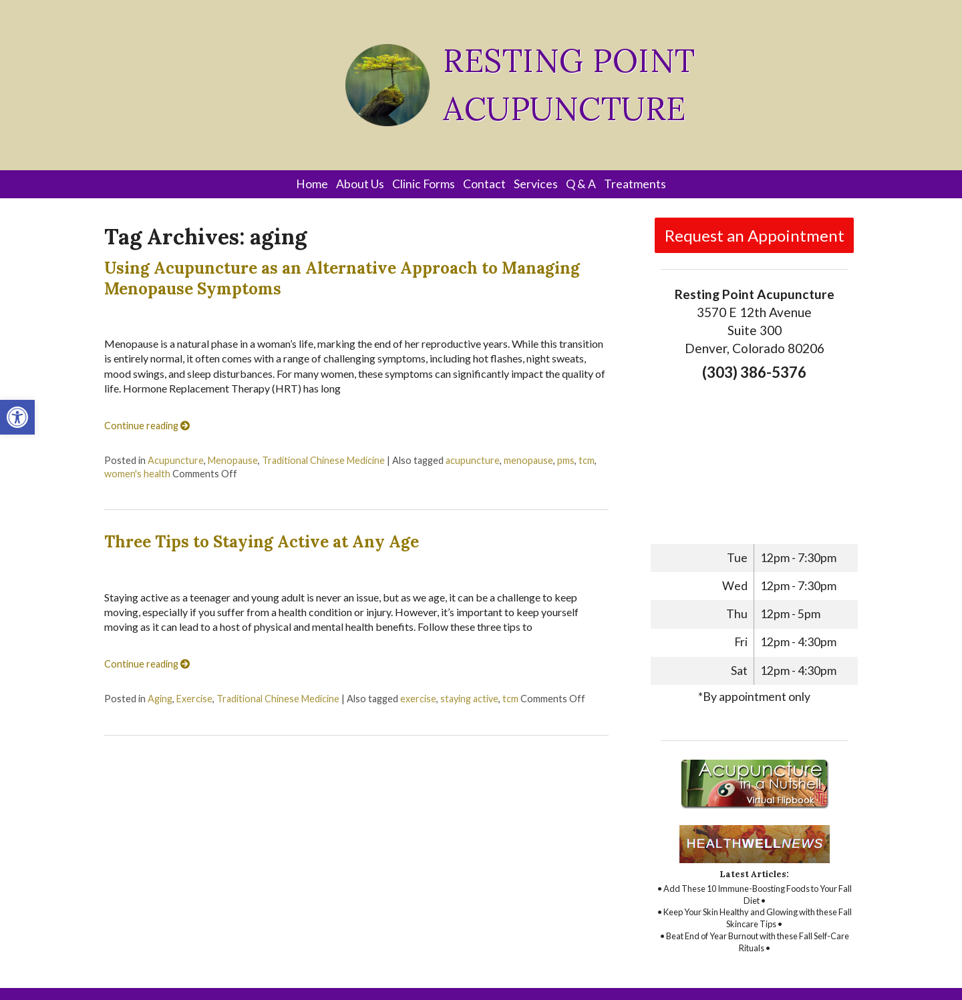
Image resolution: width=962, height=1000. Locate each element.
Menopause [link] (233, 460)
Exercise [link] (194, 698)
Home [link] (312, 184)
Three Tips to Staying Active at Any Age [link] (261, 541)
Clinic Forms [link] (423, 184)
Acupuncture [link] (176, 460)
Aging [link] (160, 698)
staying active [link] (469, 698)
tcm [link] (587, 460)
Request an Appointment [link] (754, 235)
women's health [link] (137, 473)
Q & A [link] (581, 184)
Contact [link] (484, 184)
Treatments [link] (635, 184)
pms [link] (566, 460)
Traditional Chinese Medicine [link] (323, 460)
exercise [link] (418, 698)
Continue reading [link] (147, 425)
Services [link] (536, 184)
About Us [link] (360, 184)
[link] (17, 417)
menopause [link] (528, 460)
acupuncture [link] (473, 460)
